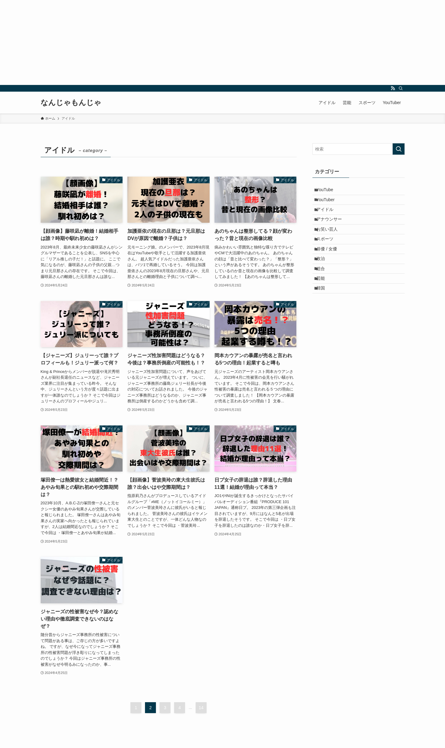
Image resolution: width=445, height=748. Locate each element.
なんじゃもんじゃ (71, 102)
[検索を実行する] (399, 149)
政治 (324, 279)
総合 (324, 291)
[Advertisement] (182, 42)
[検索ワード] (358, 149)
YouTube (328, 191)
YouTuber (329, 203)
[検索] (401, 88)
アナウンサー (332, 228)
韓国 (324, 317)
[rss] (393, 88)
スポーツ (328, 254)
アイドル (328, 216)
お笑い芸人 (330, 241)
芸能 (324, 304)
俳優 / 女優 (330, 266)
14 (201, 707)
